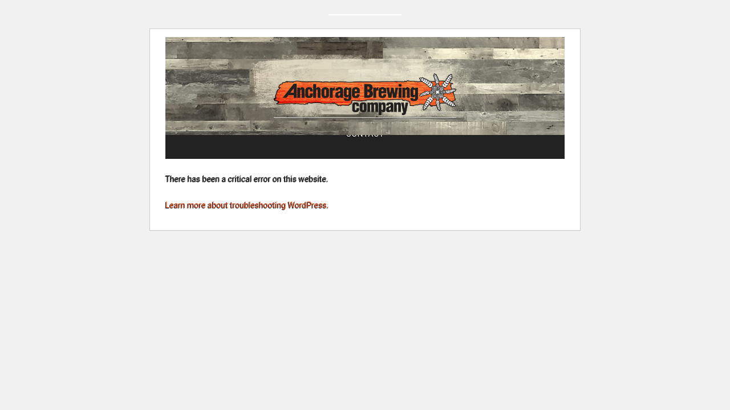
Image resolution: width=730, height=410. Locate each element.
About (247, 169)
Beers (409, 169)
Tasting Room (328, 169)
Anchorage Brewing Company (365, 105)
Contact (478, 169)
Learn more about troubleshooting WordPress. (247, 236)
